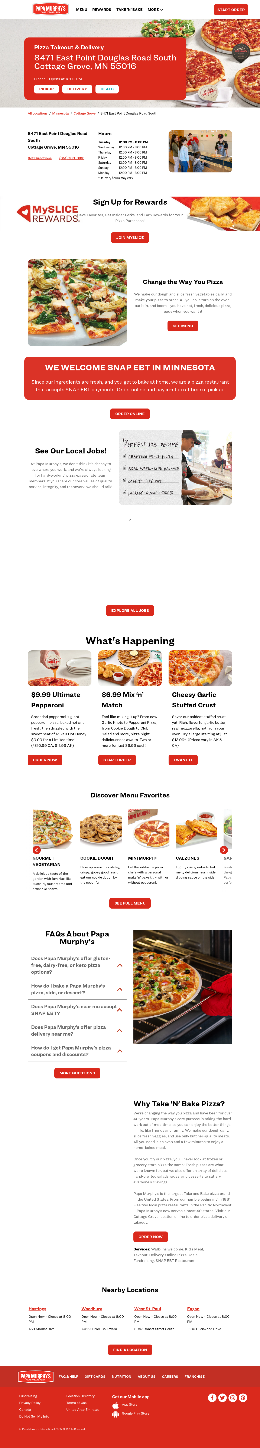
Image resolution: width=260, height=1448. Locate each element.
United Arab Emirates (82, 1410)
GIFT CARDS (95, 1377)
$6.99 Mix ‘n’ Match (123, 699)
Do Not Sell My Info (34, 1416)
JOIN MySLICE (130, 237)
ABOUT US (147, 1377)
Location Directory (80, 1396)
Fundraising (28, 1396)
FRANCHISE (195, 1377)
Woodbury (91, 1308)
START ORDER (231, 9)
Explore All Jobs (130, 610)
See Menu (183, 326)
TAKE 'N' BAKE (129, 9)
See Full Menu (130, 903)
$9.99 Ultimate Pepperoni (55, 699)
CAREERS (170, 1377)
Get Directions (40, 158)
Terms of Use (76, 1403)
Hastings (37, 1308)
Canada (25, 1410)
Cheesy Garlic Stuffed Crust (194, 699)
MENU (81, 9)
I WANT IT (183, 760)
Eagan (193, 1308)
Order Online (130, 413)
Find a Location (130, 1350)
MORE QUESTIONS (77, 1073)
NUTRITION (121, 1377)
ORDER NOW (45, 760)
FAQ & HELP (68, 1377)
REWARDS (101, 9)
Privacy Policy (29, 1403)
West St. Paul (147, 1308)
